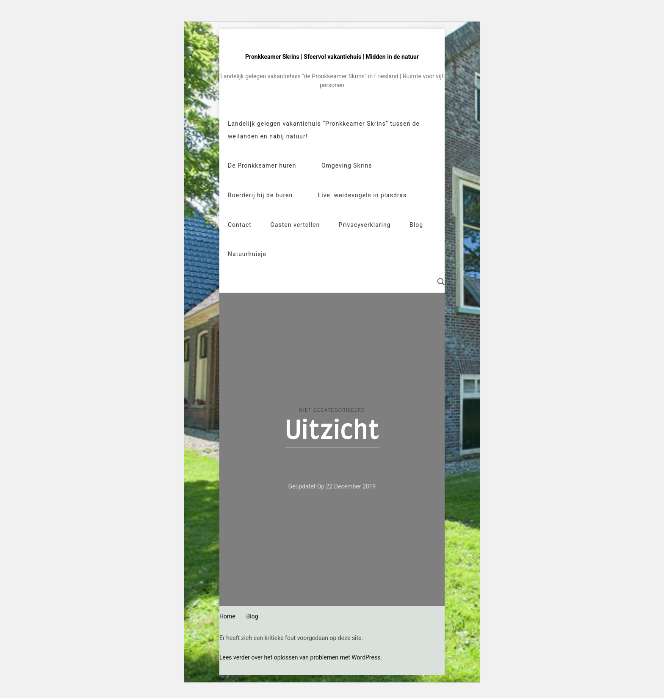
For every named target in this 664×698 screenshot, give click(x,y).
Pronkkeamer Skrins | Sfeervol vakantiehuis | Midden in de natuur (332, 56)
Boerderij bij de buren (260, 195)
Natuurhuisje (247, 254)
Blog (416, 224)
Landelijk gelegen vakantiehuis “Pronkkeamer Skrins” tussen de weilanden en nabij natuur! (324, 130)
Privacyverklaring (365, 224)
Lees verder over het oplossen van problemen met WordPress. (300, 657)
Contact (240, 224)
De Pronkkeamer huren (262, 165)
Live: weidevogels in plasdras (362, 195)
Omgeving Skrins (346, 165)
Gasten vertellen (295, 224)
